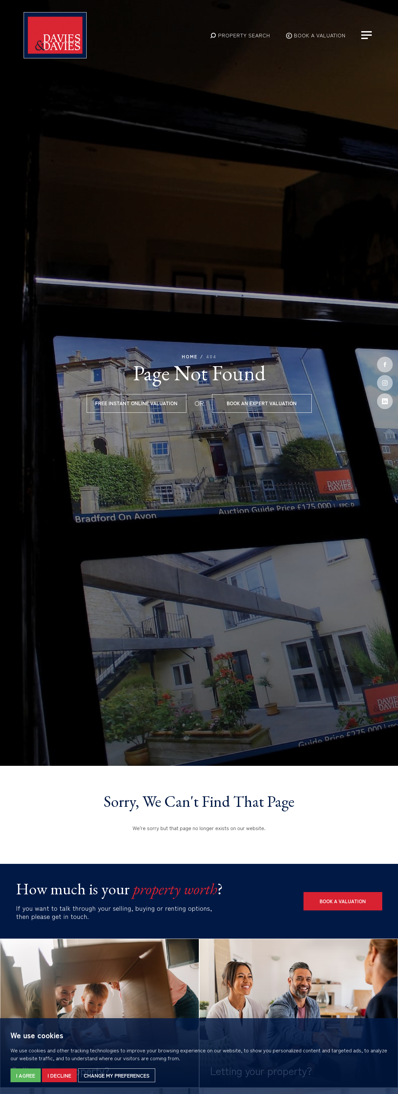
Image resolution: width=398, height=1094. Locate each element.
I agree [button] (25, 1075)
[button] (240, 35)
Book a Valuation (343, 901)
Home (190, 356)
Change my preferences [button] (117, 1075)
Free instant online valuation (136, 403)
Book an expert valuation (262, 403)
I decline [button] (59, 1075)
